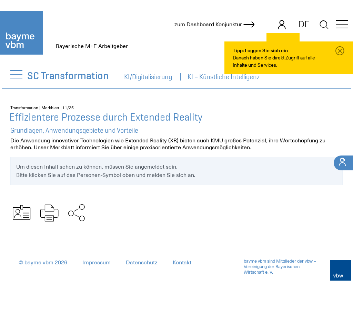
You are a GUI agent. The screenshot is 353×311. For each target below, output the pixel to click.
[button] (342, 25)
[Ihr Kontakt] (343, 163)
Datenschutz (142, 262)
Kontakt (182, 262)
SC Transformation (68, 75)
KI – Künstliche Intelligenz (224, 77)
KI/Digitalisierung (148, 77)
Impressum (96, 262)
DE (304, 24)
